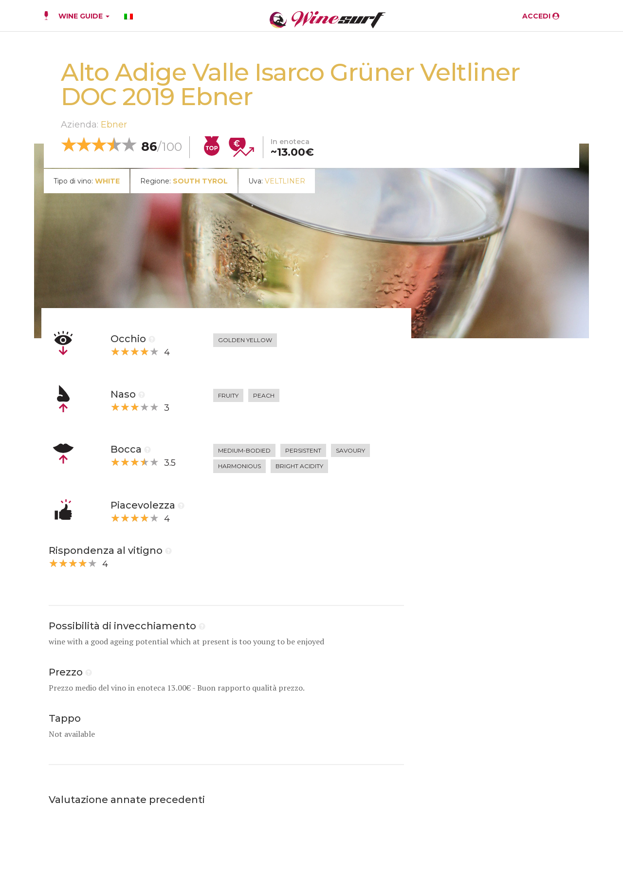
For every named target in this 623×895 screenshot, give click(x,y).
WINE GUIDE (84, 16)
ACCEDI (540, 16)
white (107, 181)
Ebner (114, 124)
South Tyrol (200, 181)
